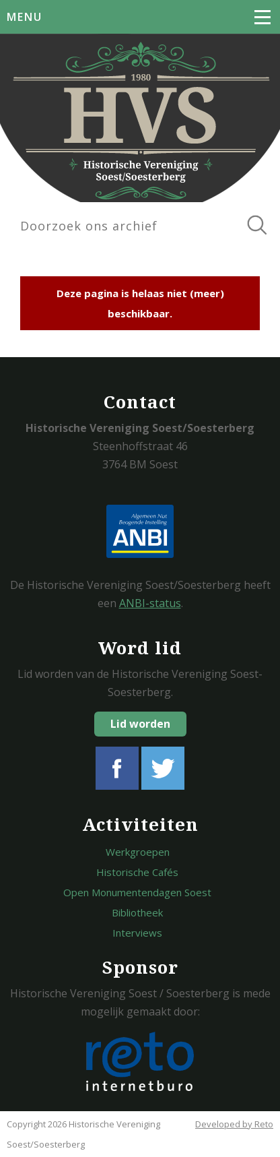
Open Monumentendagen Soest (137, 892)
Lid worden (140, 723)
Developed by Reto (234, 1124)
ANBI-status (150, 603)
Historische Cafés (137, 872)
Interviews (137, 932)
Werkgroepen (138, 851)
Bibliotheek (137, 912)
